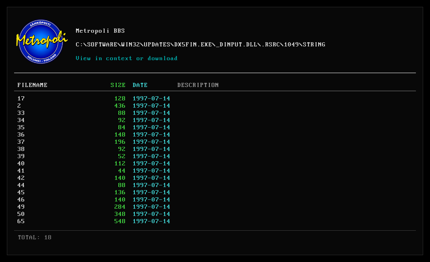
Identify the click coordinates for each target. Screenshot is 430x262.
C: (80, 44)
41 (21, 170)
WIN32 (130, 44)
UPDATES (157, 44)
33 (21, 113)
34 (21, 120)
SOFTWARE (102, 44)
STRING (314, 44)
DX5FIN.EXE (193, 44)
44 (21, 185)
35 (21, 127)
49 (21, 207)
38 (21, 149)
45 (21, 192)
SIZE (118, 85)
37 (21, 142)
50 (21, 214)
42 (21, 178)
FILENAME (33, 85)
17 (21, 98)
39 (21, 156)
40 (21, 163)
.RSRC (270, 44)
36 (21, 134)
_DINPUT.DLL (237, 44)
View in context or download (127, 58)
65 (21, 221)
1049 (291, 44)
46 (21, 199)
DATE (140, 85)
